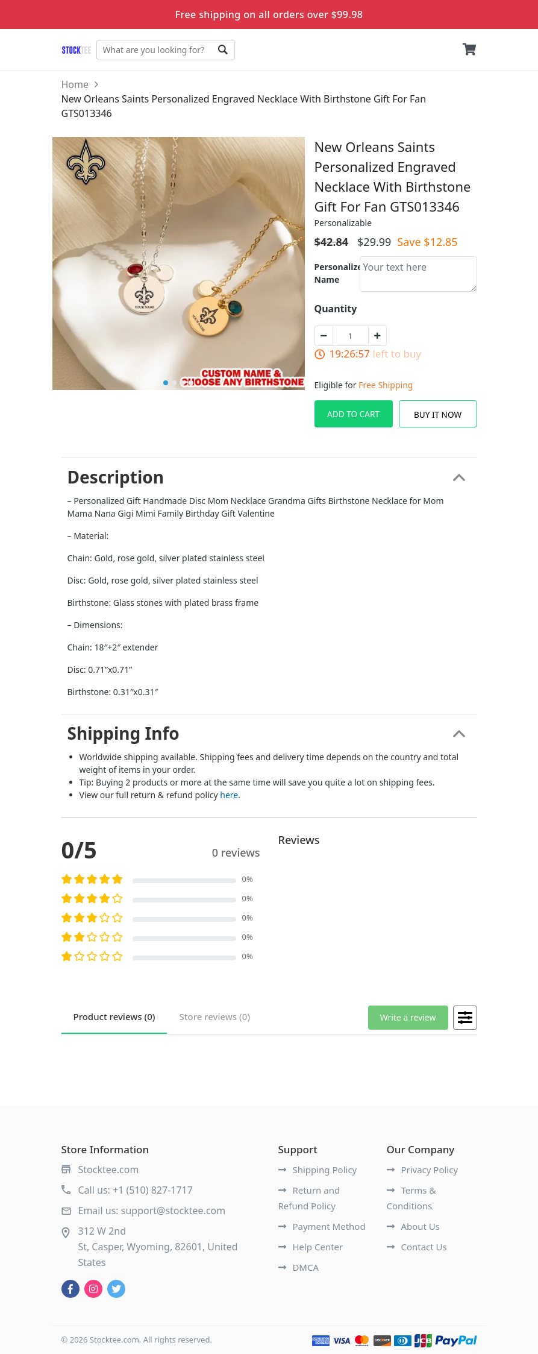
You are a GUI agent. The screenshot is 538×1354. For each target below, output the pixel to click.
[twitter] (116, 1289)
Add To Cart (353, 414)
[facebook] (70, 1289)
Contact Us (417, 1247)
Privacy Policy (422, 1169)
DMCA (298, 1267)
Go (223, 50)
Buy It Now (437, 414)
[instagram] (93, 1289)
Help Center (310, 1247)
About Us (413, 1226)
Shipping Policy (317, 1169)
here (229, 795)
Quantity (335, 308)
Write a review (408, 1017)
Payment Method (322, 1226)
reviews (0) (114, 1016)
